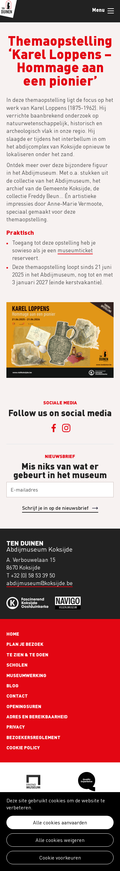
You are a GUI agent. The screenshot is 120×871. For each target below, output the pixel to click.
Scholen (17, 665)
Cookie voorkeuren (60, 857)
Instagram (66, 428)
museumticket (75, 250)
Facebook (53, 428)
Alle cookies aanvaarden (60, 822)
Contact (17, 696)
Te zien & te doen (27, 654)
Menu (111, 10)
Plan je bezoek (25, 644)
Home (12, 634)
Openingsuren (23, 706)
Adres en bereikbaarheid (37, 716)
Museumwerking (26, 675)
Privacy (15, 727)
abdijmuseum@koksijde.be (39, 583)
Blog (12, 685)
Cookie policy (23, 747)
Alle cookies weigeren (60, 840)
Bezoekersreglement (33, 737)
